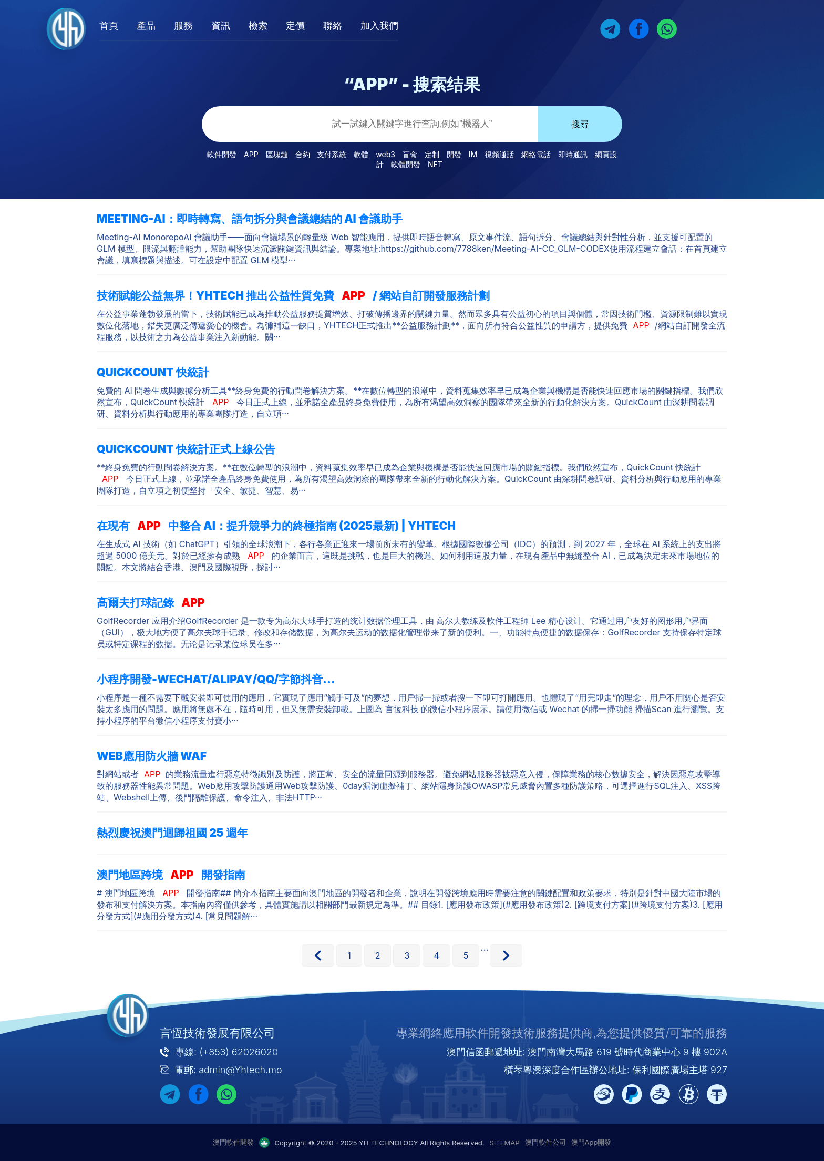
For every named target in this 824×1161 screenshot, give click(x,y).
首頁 (159, 25)
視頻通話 (499, 154)
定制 (432, 154)
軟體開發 (405, 164)
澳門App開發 (591, 1142)
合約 (302, 154)
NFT (435, 164)
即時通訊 (573, 154)
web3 (385, 154)
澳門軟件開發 (233, 1142)
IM (473, 154)
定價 (345, 25)
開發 (454, 154)
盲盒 (410, 154)
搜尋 (580, 124)
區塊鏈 (277, 154)
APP (251, 154)
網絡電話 (536, 154)
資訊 (271, 25)
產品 (196, 25)
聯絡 (383, 25)
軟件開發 (221, 154)
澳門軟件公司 (545, 1142)
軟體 (361, 154)
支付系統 (331, 154)
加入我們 (430, 25)
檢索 (308, 25)
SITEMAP (505, 1142)
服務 (233, 25)
